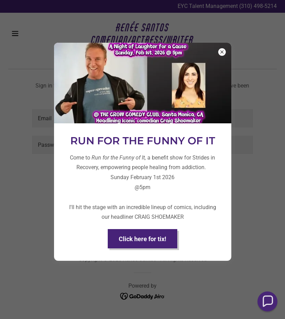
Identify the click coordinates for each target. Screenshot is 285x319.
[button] (267, 301)
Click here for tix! (142, 239)
